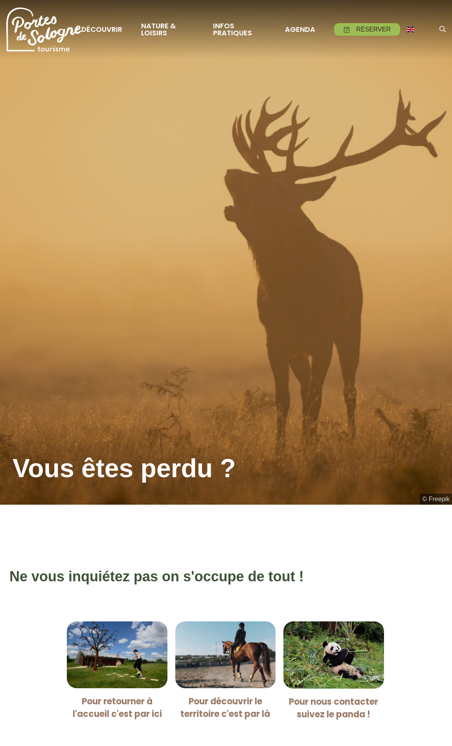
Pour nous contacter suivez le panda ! (333, 708)
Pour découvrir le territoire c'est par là (225, 707)
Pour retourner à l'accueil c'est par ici (117, 707)
